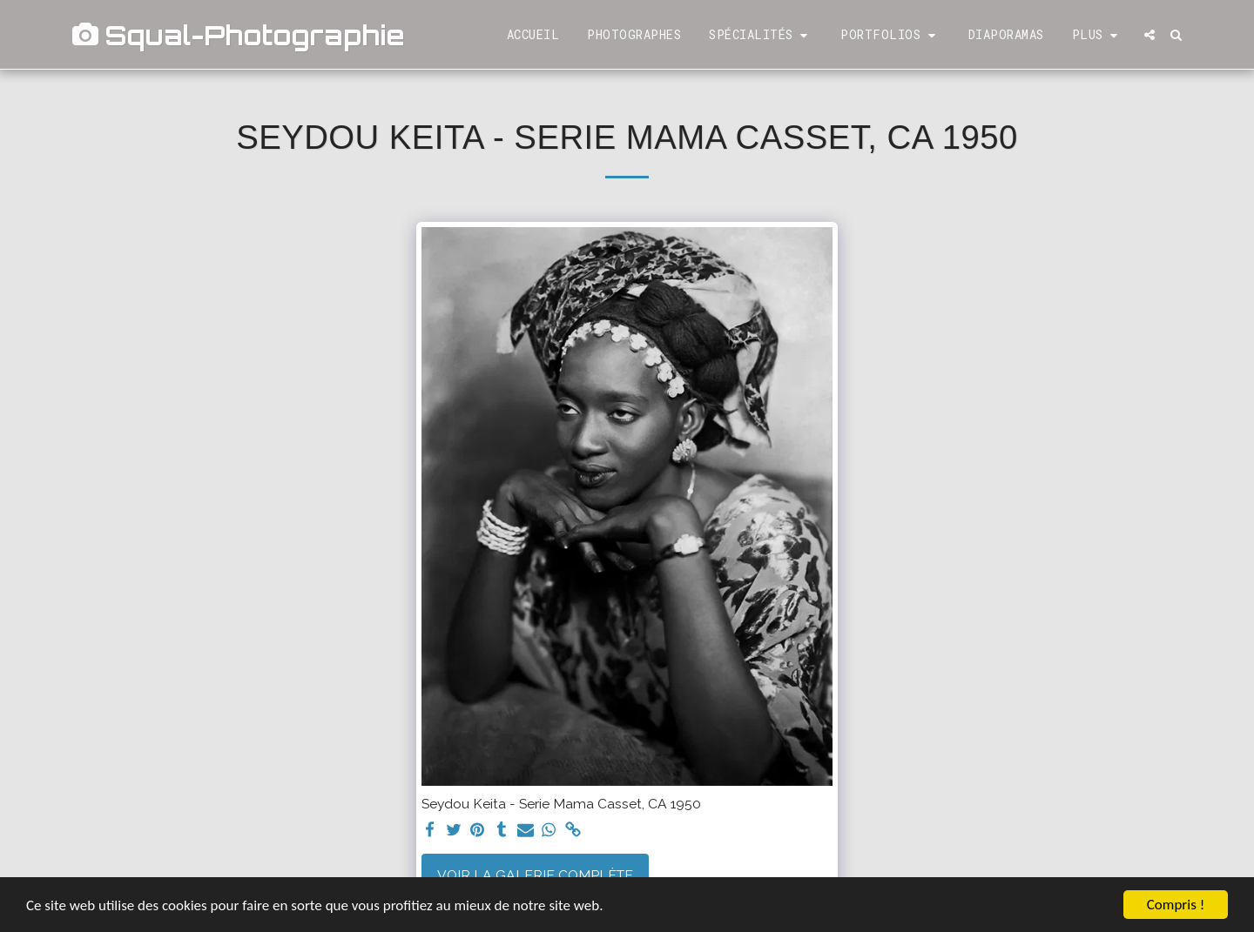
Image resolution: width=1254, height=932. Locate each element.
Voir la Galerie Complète (535, 875)
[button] (761, 35)
